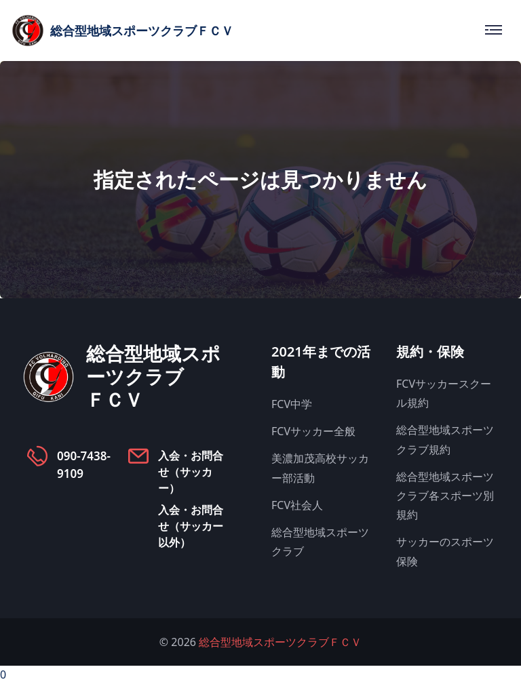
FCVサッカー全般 (313, 431)
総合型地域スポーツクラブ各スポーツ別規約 (445, 495)
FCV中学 (291, 404)
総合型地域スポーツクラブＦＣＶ (280, 642)
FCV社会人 (297, 505)
